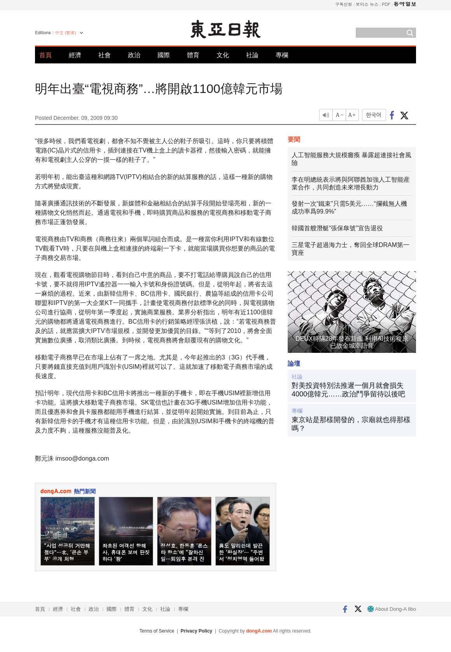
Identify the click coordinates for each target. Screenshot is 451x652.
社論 (252, 55)
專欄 (282, 55)
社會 (104, 55)
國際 (163, 55)
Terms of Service (157, 631)
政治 (134, 55)
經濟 (75, 55)
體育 (193, 55)
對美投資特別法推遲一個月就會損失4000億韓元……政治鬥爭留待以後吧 (348, 390)
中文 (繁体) (65, 32)
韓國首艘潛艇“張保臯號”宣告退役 (337, 228)
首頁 (45, 55)
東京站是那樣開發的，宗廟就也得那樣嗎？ (351, 424)
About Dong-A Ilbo (391, 609)
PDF (386, 4)
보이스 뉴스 (367, 4)
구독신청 (343, 4)
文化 (223, 55)
